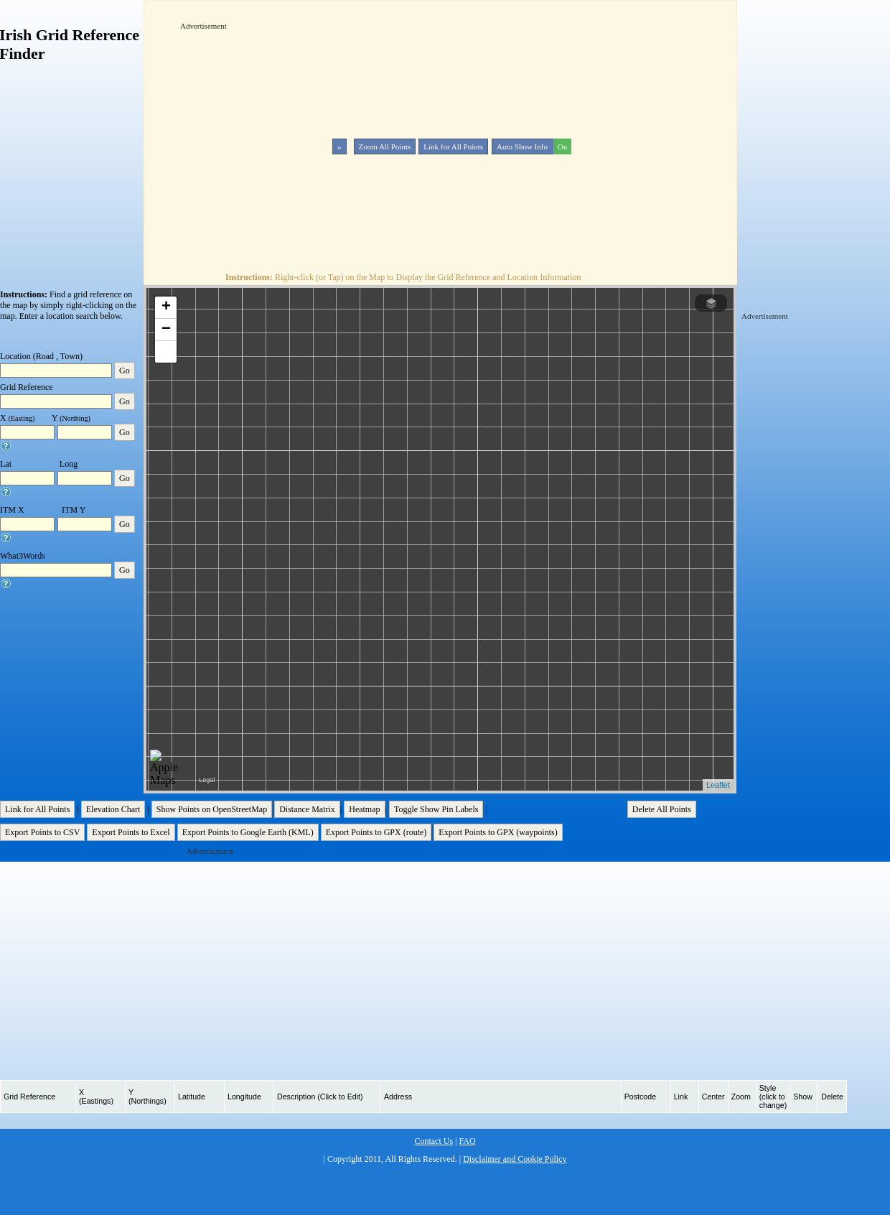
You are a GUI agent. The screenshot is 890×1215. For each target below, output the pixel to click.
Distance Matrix (307, 809)
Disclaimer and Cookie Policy (514, 1159)
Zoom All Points (385, 146)
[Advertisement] (346, 132)
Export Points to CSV (42, 832)
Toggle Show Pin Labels (436, 809)
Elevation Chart (113, 809)
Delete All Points (661, 809)
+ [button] (166, 307)
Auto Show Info (532, 146)
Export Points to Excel (130, 832)
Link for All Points (453, 146)
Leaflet (718, 785)
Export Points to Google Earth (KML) (248, 832)
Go (124, 371)
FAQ (467, 1141)
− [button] (166, 329)
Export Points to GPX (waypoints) (498, 832)
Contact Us (433, 1141)
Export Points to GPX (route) (376, 832)
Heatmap (364, 809)
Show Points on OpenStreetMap (211, 809)
